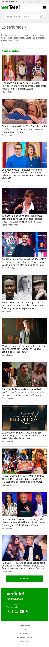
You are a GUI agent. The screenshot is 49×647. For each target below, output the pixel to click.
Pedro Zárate (7, 485)
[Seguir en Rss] (27, 611)
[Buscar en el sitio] (21, 16)
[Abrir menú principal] (44, 7)
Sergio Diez (6, 311)
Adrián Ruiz (6, 181)
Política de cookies (24, 637)
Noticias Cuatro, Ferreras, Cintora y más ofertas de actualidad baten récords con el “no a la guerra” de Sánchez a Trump (23, 522)
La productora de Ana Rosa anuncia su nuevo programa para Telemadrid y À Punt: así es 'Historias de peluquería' (24, 435)
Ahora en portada (11, 51)
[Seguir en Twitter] (8, 611)
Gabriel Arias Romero (10, 225)
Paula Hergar (7, 92)
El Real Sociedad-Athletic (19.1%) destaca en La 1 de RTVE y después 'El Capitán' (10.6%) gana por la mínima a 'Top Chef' (23, 478)
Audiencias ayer (39, 2)
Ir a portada (24, 578)
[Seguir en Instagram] (16, 611)
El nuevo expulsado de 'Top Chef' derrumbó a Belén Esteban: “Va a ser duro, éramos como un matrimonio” (24, 129)
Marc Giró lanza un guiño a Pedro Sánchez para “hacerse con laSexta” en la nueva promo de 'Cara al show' (23, 348)
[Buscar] (42, 16)
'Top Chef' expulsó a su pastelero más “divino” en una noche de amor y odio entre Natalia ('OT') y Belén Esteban (24, 85)
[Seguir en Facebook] (12, 611)
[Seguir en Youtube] (22, 611)
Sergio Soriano (7, 355)
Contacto (24, 629)
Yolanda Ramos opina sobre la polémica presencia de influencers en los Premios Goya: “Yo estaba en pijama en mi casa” (22, 218)
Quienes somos (25, 625)
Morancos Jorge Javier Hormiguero (25, 2)
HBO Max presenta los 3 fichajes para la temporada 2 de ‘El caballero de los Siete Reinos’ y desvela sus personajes (22, 305)
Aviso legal (24, 633)
